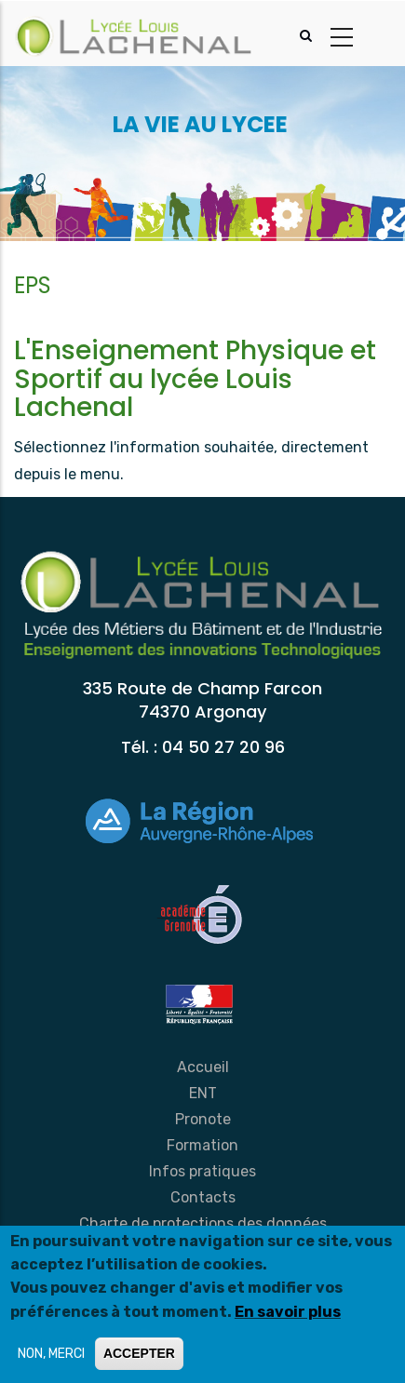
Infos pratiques (202, 1171)
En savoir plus (288, 1312)
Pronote (203, 1119)
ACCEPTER (139, 1353)
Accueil (203, 1067)
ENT (203, 1093)
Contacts (203, 1197)
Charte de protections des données (203, 1223)
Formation (202, 1145)
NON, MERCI (51, 1354)
